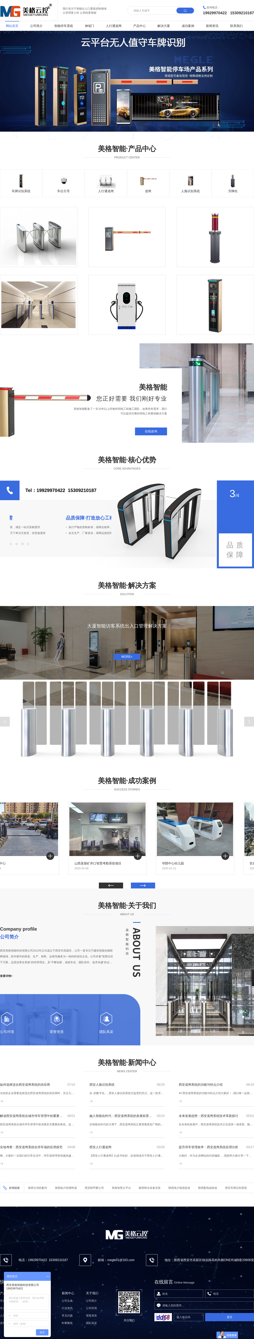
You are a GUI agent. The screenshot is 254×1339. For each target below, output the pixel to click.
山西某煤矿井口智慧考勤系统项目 (119, 863)
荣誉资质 (57, 1032)
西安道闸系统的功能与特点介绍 (201, 1084)
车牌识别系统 (21, 191)
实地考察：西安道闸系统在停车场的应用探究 (31, 1147)
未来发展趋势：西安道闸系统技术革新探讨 (208, 1116)
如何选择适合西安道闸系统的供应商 (25, 1084)
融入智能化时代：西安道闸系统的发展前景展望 (120, 1116)
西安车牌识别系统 (236, 1187)
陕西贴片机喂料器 (66, 1187)
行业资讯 (67, 1308)
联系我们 (236, 26)
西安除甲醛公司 (94, 1187)
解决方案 (163, 26)
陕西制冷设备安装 (150, 1187)
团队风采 (106, 1032)
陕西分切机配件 (37, 1187)
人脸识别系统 (190, 191)
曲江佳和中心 (17, 863)
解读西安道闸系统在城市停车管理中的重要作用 (31, 1116)
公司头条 (67, 1300)
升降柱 (233, 191)
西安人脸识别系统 (101, 1084)
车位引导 (63, 191)
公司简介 (36, 26)
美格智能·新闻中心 (127, 1063)
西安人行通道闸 (100, 1147)
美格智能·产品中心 (127, 149)
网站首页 (12, 26)
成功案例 (188, 26)
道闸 (148, 191)
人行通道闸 (114, 26)
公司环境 (7, 1032)
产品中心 (139, 26)
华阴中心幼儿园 (194, 863)
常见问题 (67, 1315)
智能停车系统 (63, 26)
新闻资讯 (212, 26)
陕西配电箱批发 (207, 1187)
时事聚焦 (67, 1323)
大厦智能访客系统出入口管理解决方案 (127, 626)
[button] (5, 722)
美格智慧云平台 (121, 1187)
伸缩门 (89, 26)
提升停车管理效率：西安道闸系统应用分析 (208, 1147)
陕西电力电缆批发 (179, 1187)
